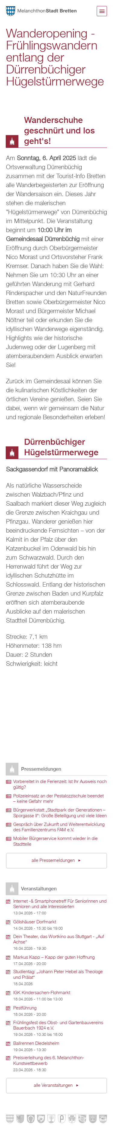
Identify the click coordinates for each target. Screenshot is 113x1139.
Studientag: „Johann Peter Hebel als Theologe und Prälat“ (58, 975)
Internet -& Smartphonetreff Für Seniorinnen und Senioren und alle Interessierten (60, 904)
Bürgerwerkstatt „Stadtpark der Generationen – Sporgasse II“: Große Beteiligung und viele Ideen (60, 813)
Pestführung (24, 1008)
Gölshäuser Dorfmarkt (34, 922)
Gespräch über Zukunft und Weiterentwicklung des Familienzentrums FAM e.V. (59, 828)
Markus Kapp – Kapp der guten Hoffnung (54, 957)
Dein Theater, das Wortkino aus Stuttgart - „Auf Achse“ (58, 940)
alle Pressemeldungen (54, 861)
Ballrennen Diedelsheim (36, 1044)
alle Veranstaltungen (54, 1086)
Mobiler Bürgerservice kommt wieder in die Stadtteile (55, 842)
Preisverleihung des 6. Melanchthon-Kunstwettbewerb (48, 1061)
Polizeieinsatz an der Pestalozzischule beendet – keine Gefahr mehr (58, 799)
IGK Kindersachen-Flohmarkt (41, 993)
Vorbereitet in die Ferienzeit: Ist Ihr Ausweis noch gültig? (60, 785)
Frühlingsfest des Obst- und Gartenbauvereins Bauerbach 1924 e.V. (58, 1026)
